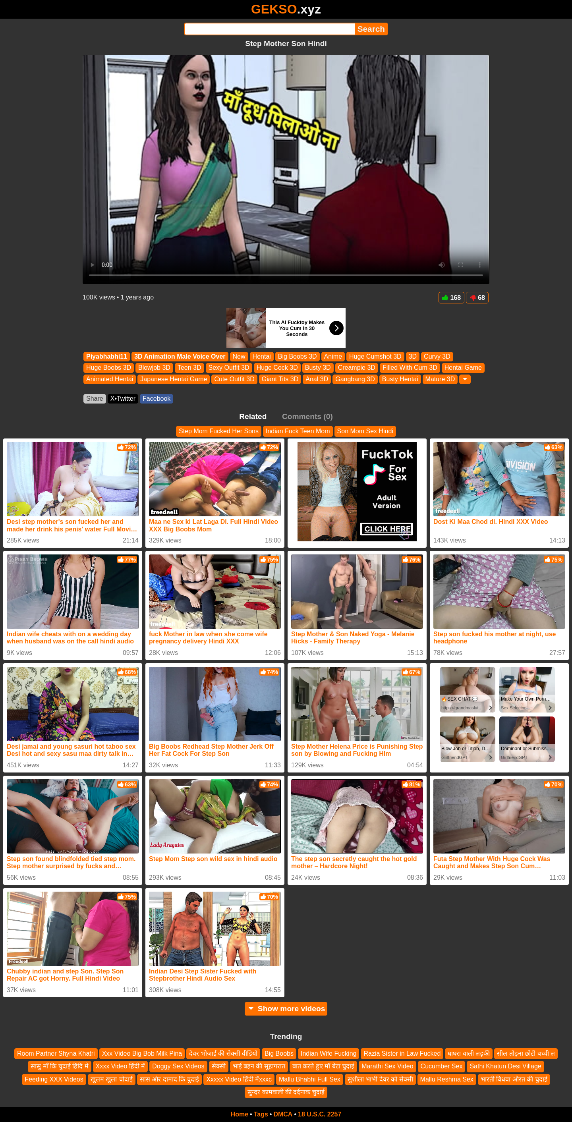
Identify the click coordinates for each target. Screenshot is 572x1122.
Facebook (156, 398)
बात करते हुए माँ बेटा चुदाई (323, 1066)
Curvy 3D (437, 356)
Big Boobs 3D (297, 356)
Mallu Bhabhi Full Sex (309, 1079)
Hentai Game (463, 368)
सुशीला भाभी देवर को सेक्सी (380, 1079)
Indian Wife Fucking (329, 1053)
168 (451, 297)
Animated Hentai (109, 379)
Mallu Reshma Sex (446, 1079)
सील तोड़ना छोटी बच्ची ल (526, 1053)
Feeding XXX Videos (54, 1079)
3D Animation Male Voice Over (179, 356)
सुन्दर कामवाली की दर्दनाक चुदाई (286, 1092)
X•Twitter (122, 398)
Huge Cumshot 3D (375, 356)
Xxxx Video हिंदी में (120, 1066)
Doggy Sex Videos (178, 1066)
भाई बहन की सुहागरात (259, 1066)
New (239, 356)
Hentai (262, 356)
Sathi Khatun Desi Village (505, 1066)
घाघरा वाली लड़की (469, 1053)
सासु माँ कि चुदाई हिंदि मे (59, 1066)
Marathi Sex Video (387, 1066)
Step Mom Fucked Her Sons (219, 431)
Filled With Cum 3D (410, 368)
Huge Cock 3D (277, 368)
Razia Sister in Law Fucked (402, 1053)
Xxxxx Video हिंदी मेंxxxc (239, 1079)
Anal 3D (316, 379)
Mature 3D (440, 379)
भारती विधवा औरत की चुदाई (514, 1079)
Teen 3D (189, 368)
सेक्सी (219, 1066)
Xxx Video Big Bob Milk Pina (142, 1053)
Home (239, 1114)
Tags (261, 1114)
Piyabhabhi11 (106, 356)
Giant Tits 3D (280, 379)
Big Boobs (279, 1053)
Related (253, 416)
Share (94, 398)
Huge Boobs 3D (108, 368)
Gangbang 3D (355, 379)
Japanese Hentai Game (173, 379)
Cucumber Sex (442, 1066)
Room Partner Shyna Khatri (56, 1053)
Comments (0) (307, 416)
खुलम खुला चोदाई (112, 1079)
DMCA (282, 1114)
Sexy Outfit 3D (229, 368)
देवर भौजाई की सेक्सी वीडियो (223, 1053)
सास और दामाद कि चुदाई (169, 1079)
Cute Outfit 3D (234, 379)
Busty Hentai (400, 379)
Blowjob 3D (154, 368)
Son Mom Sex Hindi (365, 431)
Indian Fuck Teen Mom (298, 431)
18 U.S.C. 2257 (319, 1114)
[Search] (269, 29)
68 (477, 297)
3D (413, 356)
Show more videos (286, 1008)
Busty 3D (318, 368)
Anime (333, 356)
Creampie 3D (356, 368)
